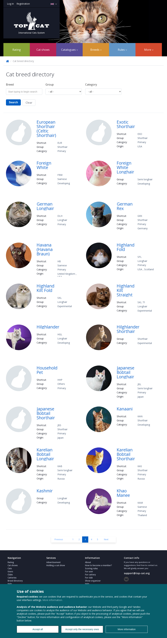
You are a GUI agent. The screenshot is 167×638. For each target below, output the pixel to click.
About (88, 562)
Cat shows (43, 50)
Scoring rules (91, 568)
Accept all (38, 629)
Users (10, 571)
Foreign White (44, 165)
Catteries (12, 577)
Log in (10, 3)
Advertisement (53, 562)
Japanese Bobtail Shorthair (46, 413)
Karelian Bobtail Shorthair (126, 454)
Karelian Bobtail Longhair (45, 454)
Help (10, 583)
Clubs (10, 574)
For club (89, 577)
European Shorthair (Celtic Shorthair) (46, 128)
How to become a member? (98, 565)
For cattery (90, 574)
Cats (10, 568)
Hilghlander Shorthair (128, 329)
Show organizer (93, 580)
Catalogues (69, 50)
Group (49, 84)
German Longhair (45, 206)
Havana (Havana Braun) (45, 249)
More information (52, 600)
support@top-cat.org (137, 573)
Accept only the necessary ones (82, 629)
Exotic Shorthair (126, 124)
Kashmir (45, 491)
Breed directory (15, 580)
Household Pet (47, 370)
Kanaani (125, 409)
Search (13, 102)
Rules (122, 50)
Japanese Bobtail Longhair (125, 372)
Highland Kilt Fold (45, 288)
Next (106, 539)
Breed (10, 84)
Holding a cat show (55, 565)
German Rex (125, 206)
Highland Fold (125, 247)
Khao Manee (123, 493)
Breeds (96, 50)
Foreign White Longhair (125, 167)
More (148, 50)
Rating (16, 50)
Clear (29, 102)
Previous (59, 539)
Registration (23, 3)
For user (89, 571)
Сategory (91, 84)
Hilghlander (48, 327)
